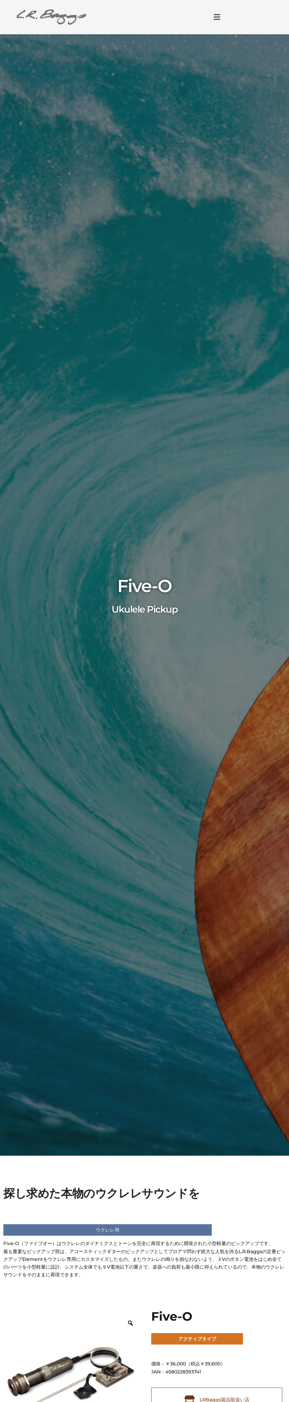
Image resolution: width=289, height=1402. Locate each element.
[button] (216, 17)
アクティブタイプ (197, 1339)
